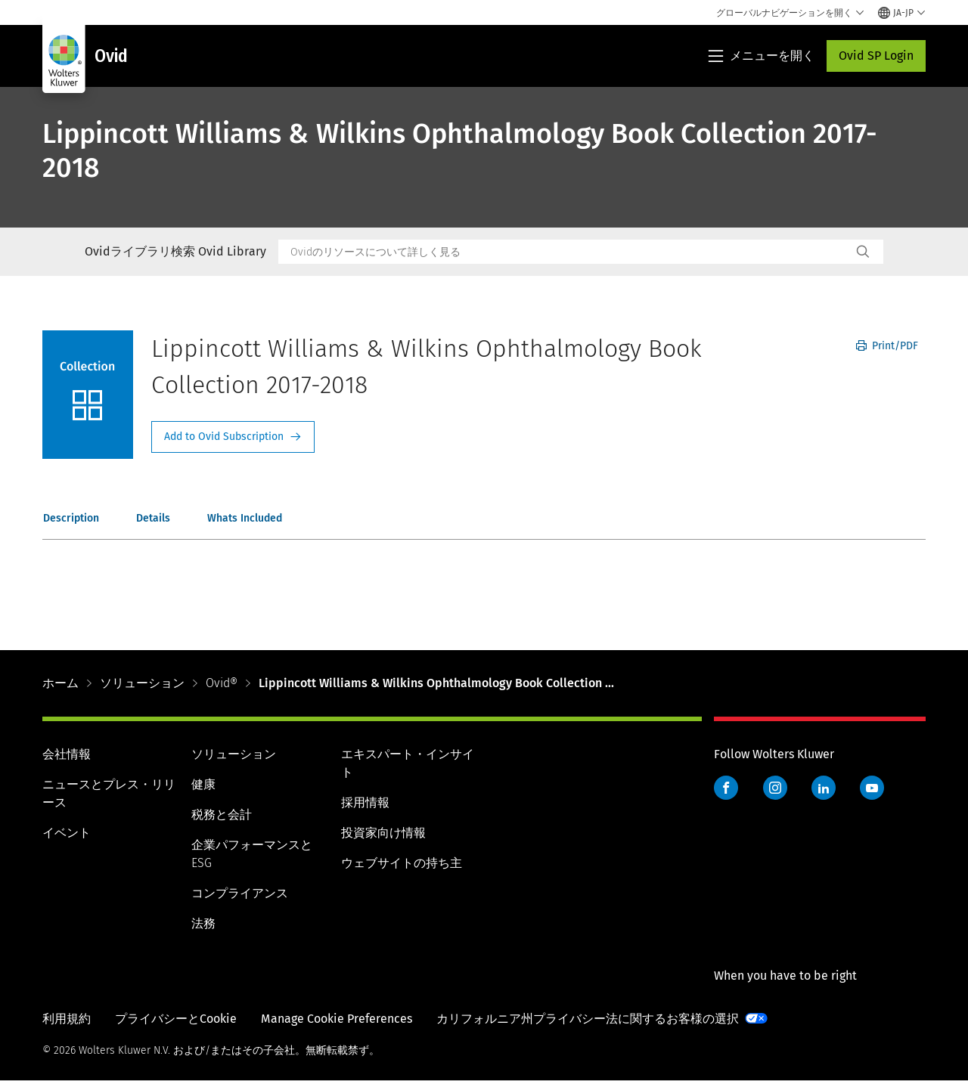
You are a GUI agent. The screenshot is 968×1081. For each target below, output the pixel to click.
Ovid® (221, 683)
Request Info (233, 437)
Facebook (726, 788)
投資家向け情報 (383, 832)
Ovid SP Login (876, 55)
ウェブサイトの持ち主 (401, 863)
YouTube (872, 788)
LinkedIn (823, 788)
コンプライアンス (239, 893)
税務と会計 (221, 814)
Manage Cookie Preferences (336, 1018)
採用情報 (365, 802)
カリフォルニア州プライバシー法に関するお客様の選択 (587, 1018)
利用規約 (66, 1018)
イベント (66, 832)
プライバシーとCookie (176, 1018)
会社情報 (66, 754)
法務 (203, 923)
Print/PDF (887, 345)
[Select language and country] (902, 13)
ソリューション (142, 683)
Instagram (775, 788)
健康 (203, 784)
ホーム (60, 683)
